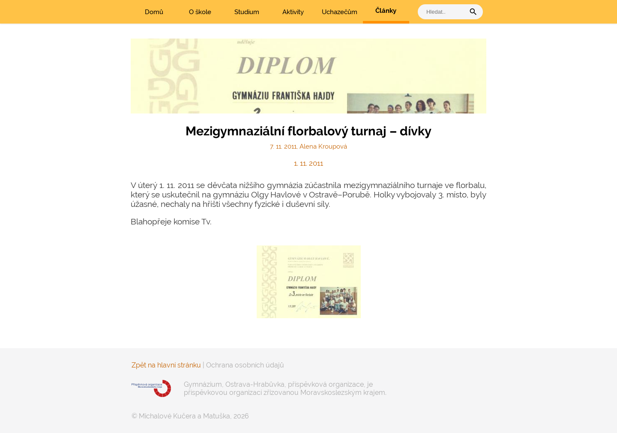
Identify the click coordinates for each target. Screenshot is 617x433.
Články (385, 11)
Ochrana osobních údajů (245, 365)
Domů (154, 12)
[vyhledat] (443, 11)
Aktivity (293, 12)
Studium (246, 12)
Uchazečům (339, 12)
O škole (200, 12)
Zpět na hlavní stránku (166, 365)
